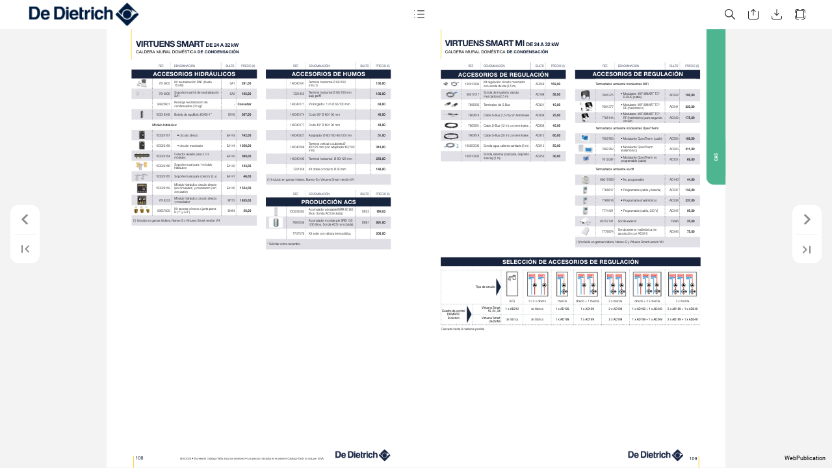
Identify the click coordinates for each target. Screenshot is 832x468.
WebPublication (805, 458)
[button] (418, 14)
